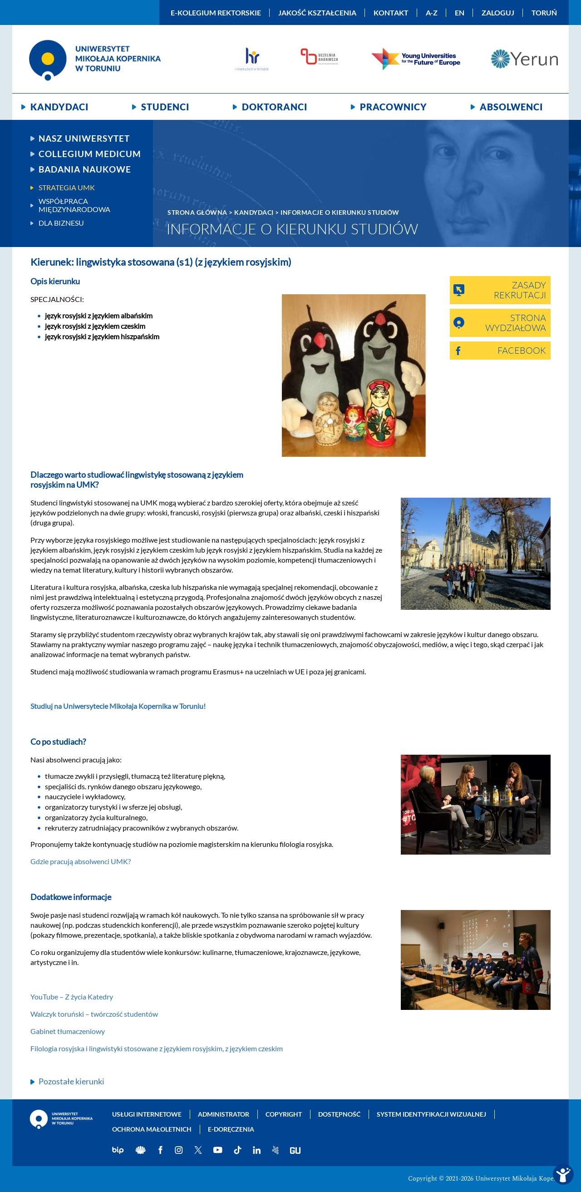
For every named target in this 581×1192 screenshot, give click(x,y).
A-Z (432, 13)
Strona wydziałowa (515, 323)
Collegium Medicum (90, 154)
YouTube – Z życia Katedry (71, 996)
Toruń (544, 13)
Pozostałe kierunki (71, 1081)
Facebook (521, 351)
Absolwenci (511, 106)
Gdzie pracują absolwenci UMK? (80, 861)
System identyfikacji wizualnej (431, 1114)
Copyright (284, 1114)
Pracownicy (393, 106)
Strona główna (197, 212)
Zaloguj (498, 13)
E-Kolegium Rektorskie (216, 13)
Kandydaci (59, 106)
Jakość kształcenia (317, 13)
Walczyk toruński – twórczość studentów (94, 1013)
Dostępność (339, 1114)
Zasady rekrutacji (520, 290)
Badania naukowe (85, 169)
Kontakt (391, 13)
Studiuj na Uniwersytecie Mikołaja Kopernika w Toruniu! (118, 706)
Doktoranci (274, 106)
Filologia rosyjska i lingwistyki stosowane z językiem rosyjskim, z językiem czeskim (156, 1048)
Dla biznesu (61, 223)
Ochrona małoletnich (152, 1129)
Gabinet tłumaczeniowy (67, 1031)
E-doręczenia (231, 1129)
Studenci (165, 106)
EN (459, 13)
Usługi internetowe (147, 1114)
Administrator (223, 1114)
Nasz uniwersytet (84, 138)
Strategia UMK (67, 187)
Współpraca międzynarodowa (74, 205)
